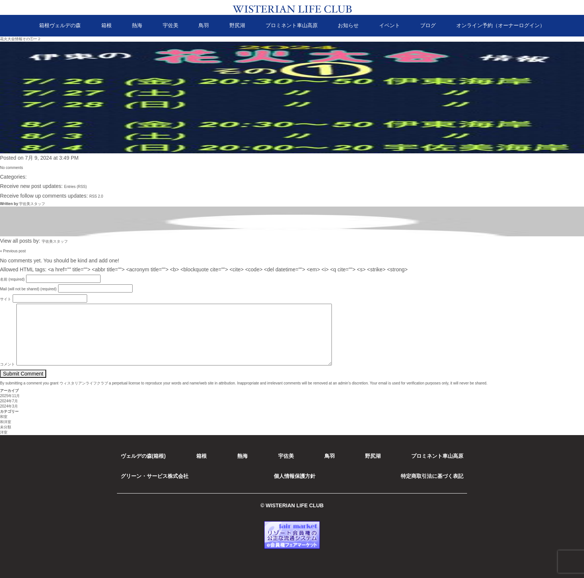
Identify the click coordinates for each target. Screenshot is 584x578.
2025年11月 (10, 396)
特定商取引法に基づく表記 (432, 476)
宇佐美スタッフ (32, 204)
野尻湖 (237, 25)
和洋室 (5, 422)
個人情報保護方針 (294, 476)
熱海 (137, 25)
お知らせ (348, 25)
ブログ (428, 25)
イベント (389, 25)
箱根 (106, 25)
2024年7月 (9, 401)
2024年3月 (9, 406)
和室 (3, 417)
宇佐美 (170, 25)
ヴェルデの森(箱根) (143, 456)
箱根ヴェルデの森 (60, 25)
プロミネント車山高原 (292, 25)
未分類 (5, 427)
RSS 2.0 (96, 196)
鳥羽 (204, 25)
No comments (11, 168)
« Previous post (13, 251)
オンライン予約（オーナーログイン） (500, 25)
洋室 (3, 432)
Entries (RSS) (75, 187)
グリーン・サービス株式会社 (154, 476)
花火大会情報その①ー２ (20, 39)
